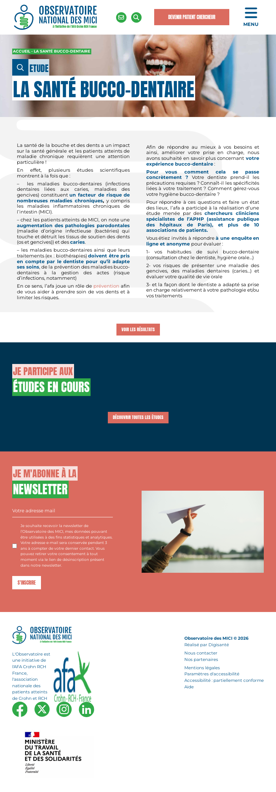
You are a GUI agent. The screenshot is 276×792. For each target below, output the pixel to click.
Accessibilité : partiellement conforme (224, 680)
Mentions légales (202, 667)
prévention (106, 286)
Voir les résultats (138, 329)
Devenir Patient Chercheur (191, 17)
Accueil (21, 51)
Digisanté (218, 644)
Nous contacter (200, 653)
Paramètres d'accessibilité (211, 674)
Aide (189, 686)
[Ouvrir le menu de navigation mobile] (250, 17)
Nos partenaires (201, 659)
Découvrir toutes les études (138, 417)
